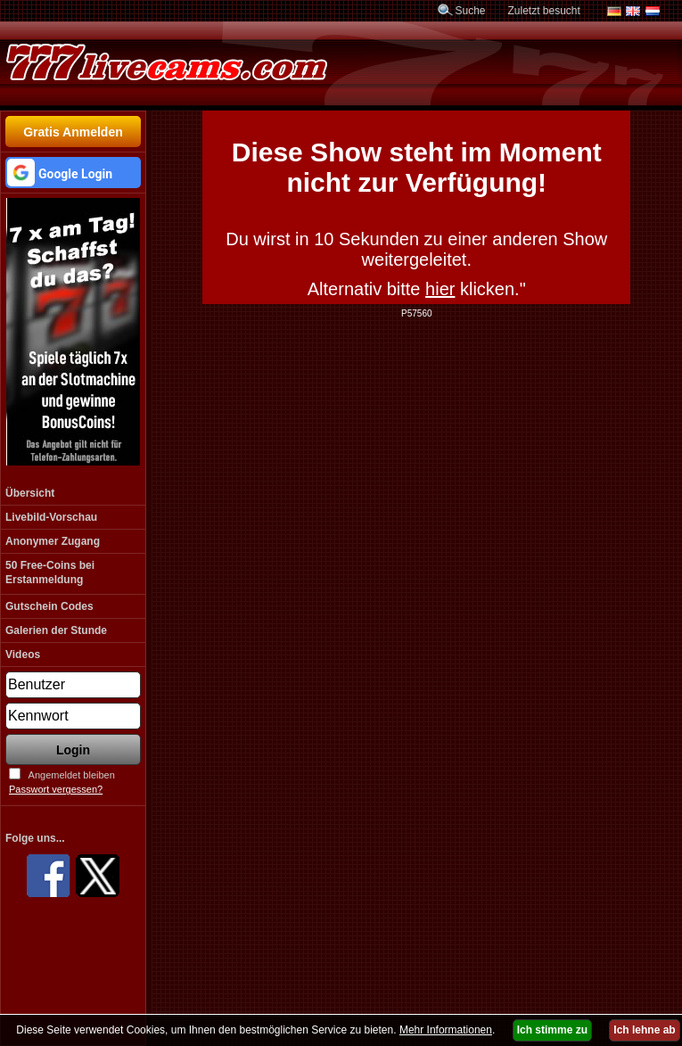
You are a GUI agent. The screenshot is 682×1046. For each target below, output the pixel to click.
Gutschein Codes (49, 606)
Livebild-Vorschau (51, 517)
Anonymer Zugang (52, 541)
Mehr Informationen (445, 1030)
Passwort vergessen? (56, 789)
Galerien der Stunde (56, 630)
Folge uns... (35, 838)
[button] (73, 172)
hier (440, 289)
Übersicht (29, 493)
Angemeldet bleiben (72, 775)
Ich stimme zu (552, 1030)
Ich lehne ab (644, 1030)
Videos (22, 654)
